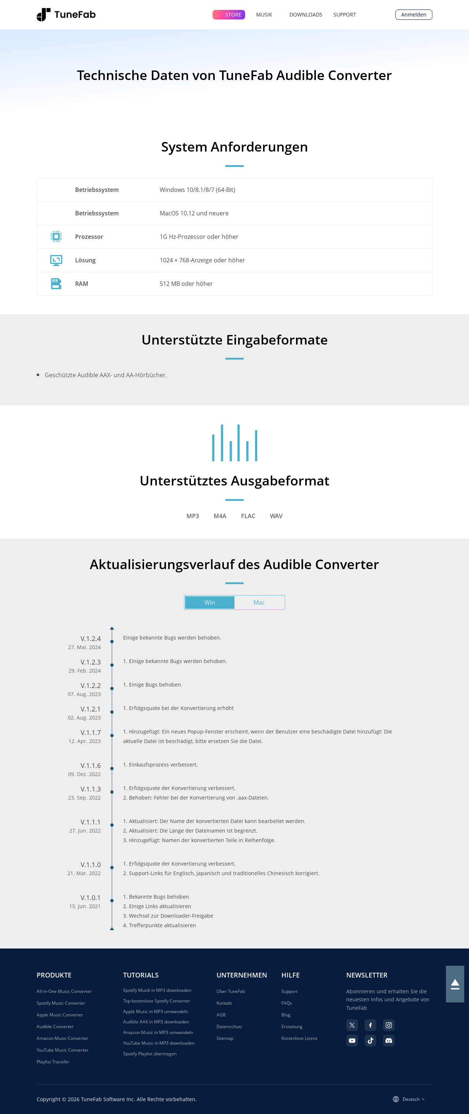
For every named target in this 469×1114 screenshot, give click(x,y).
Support (289, 991)
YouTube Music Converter (63, 1050)
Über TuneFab (231, 991)
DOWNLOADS (305, 14)
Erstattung (292, 1026)
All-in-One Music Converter (64, 991)
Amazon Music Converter (62, 1038)
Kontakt (224, 1003)
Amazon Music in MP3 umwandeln (158, 1032)
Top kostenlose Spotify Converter (156, 1001)
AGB (221, 1015)
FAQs (286, 1003)
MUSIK (267, 14)
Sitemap (225, 1038)
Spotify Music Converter (61, 1003)
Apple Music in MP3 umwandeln (155, 1012)
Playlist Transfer (53, 1062)
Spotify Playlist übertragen (150, 1054)
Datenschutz (229, 1026)
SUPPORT (344, 14)
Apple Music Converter (60, 1015)
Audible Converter (55, 1026)
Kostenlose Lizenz (299, 1038)
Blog (286, 1015)
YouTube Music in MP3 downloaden (159, 1043)
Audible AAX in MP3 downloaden (156, 1022)
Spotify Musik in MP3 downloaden (157, 990)
